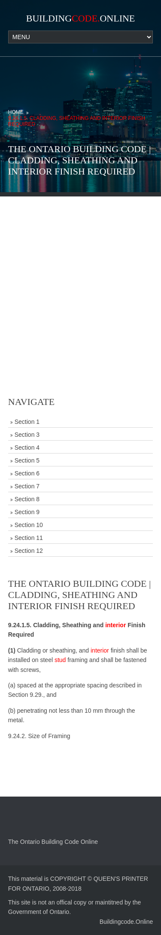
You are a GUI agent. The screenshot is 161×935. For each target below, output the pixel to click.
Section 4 (27, 447)
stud (60, 659)
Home (16, 112)
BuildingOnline (80, 18)
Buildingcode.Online (126, 921)
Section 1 (27, 421)
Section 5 (27, 460)
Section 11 (29, 537)
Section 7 (27, 486)
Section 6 (27, 473)
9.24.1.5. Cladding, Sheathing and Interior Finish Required (76, 121)
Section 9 (27, 512)
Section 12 (29, 550)
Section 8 (27, 499)
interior (115, 625)
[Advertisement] (80, 277)
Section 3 (27, 434)
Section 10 (29, 524)
